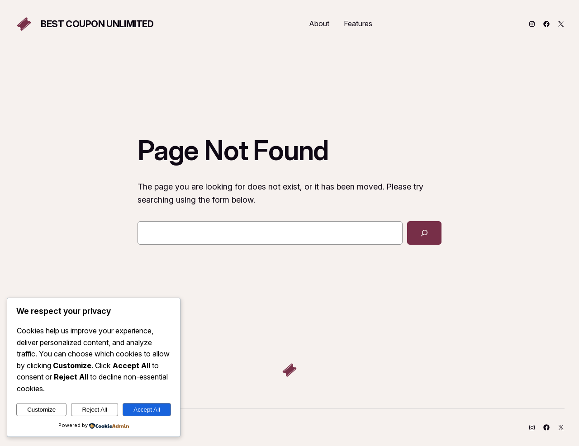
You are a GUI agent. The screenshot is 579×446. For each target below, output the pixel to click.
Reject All (94, 409)
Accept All (146, 409)
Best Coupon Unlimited (97, 24)
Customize (41, 409)
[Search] (424, 233)
